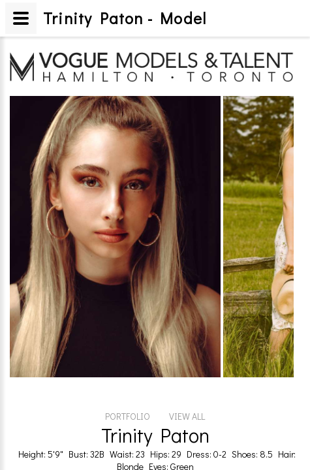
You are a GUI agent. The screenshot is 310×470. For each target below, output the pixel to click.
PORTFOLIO (127, 343)
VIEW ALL (187, 343)
